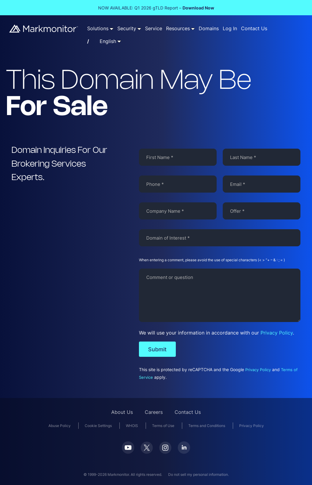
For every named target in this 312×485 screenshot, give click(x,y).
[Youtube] (128, 452)
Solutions (97, 28)
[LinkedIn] (184, 452)
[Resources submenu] (193, 29)
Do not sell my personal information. (198, 474)
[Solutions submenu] (111, 29)
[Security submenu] (139, 29)
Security (126, 28)
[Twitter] (146, 452)
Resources (178, 28)
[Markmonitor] (44, 30)
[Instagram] (165, 452)
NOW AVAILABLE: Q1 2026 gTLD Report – (156, 7)
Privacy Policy (277, 333)
